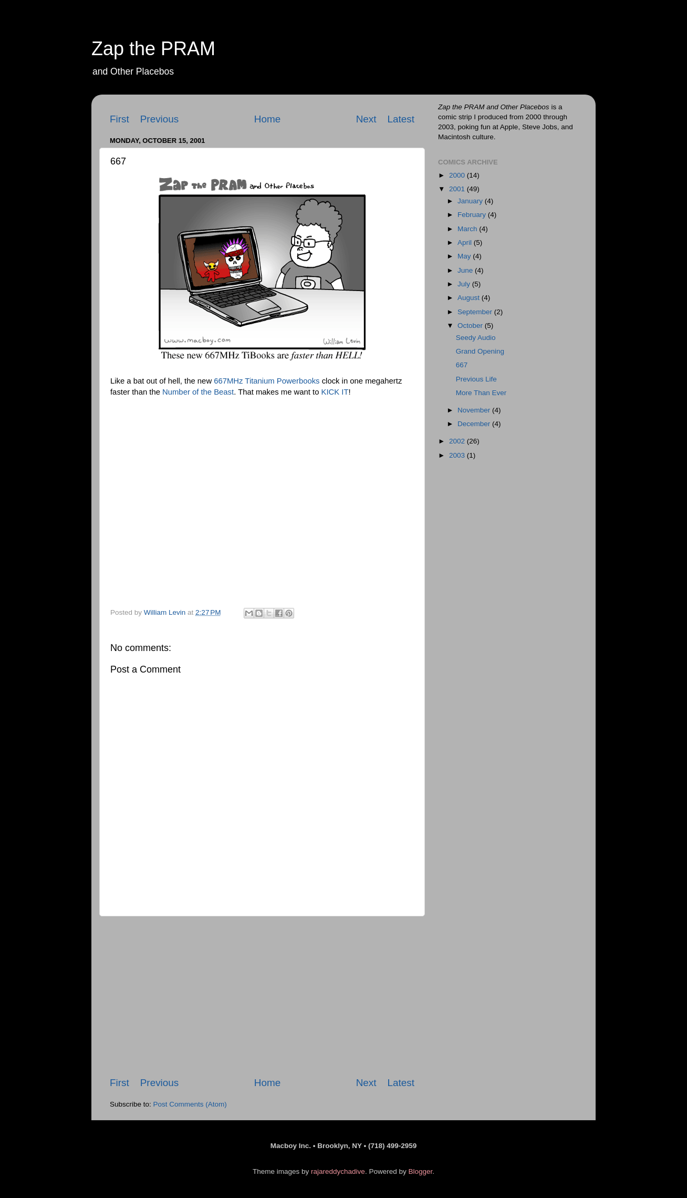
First (119, 119)
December (474, 424)
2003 (458, 455)
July (464, 284)
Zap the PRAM (153, 48)
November (474, 410)
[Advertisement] (262, 996)
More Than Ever (481, 393)
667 (462, 365)
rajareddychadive (338, 1171)
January (471, 201)
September (475, 312)
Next (366, 119)
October (471, 325)
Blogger (420, 1171)
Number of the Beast (198, 392)
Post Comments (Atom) (190, 1104)
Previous (159, 119)
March (468, 229)
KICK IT (335, 392)
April (465, 242)
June (466, 270)
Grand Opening (480, 351)
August (469, 298)
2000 (458, 175)
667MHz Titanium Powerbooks (266, 381)
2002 (458, 441)
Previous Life (476, 379)
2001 (458, 189)
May (465, 256)
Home (267, 119)
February (472, 215)
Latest (401, 119)
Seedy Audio (476, 338)
